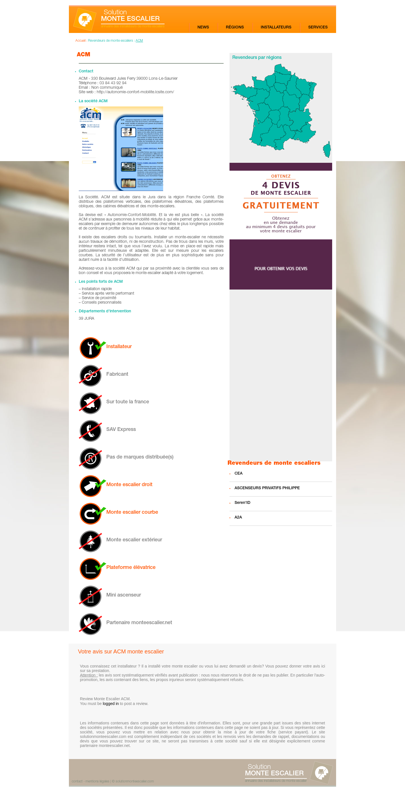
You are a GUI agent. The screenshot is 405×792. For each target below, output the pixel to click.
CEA (238, 474)
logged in (111, 703)
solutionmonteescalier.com (135, 781)
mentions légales (97, 781)
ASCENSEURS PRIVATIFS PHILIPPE (267, 488)
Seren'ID (242, 503)
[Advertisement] (280, 375)
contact (77, 781)
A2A (238, 518)
